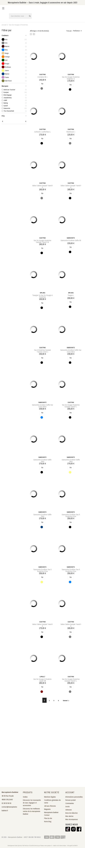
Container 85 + (42, 77)
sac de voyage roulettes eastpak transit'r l (71, 406)
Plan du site (48, 818)
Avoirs (67, 806)
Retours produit (70, 800)
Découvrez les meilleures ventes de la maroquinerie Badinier (31, 811)
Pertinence (77, 31)
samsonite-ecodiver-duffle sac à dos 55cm (70, 351)
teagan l (71, 295)
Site (68, 845)
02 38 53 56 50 (6, 803)
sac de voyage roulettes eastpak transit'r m (42, 241)
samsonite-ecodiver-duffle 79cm (42, 460)
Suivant (66, 701)
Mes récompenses (71, 819)
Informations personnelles (74, 797)
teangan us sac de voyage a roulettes (42, 296)
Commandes (69, 803)
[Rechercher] (20, 16)
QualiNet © (74, 845)
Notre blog (47, 821)
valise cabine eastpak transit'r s (42, 186)
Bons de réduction (71, 813)
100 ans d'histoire (50, 806)
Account (69, 792)
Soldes (25, 797)
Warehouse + (70, 132)
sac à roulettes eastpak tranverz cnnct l (42, 351)
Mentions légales (50, 797)
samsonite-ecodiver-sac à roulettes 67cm (71, 515)
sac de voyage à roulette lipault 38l (42, 680)
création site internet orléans (59, 845)
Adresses (68, 809)
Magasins (47, 809)
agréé (70, 845)
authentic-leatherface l (42, 132)
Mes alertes (69, 816)
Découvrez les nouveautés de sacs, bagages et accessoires (32, 803)
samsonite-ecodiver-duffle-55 (71, 240)
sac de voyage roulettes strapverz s (71, 78)
